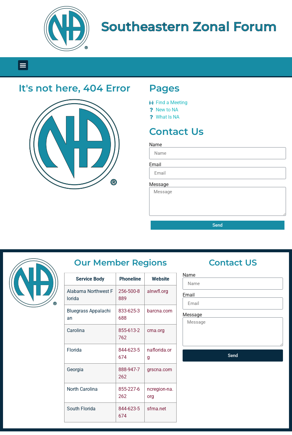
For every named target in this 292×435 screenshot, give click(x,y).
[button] (23, 65)
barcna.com (159, 311)
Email (155, 164)
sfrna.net (156, 409)
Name (155, 144)
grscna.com (159, 369)
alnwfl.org (157, 291)
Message (158, 184)
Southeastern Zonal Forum (189, 26)
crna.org (156, 330)
